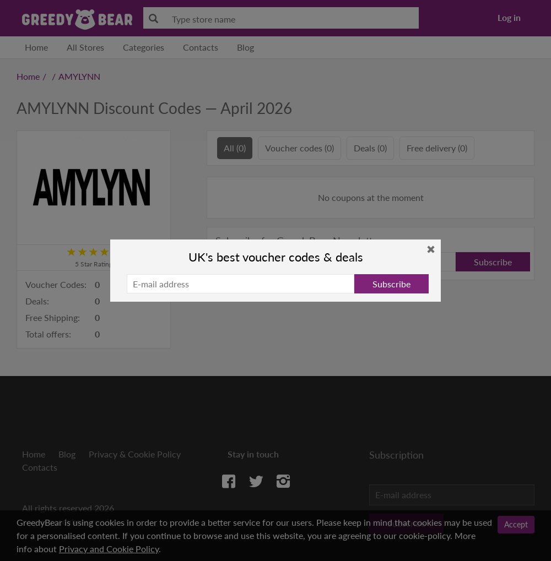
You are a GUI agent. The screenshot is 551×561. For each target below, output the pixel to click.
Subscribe (391, 284)
